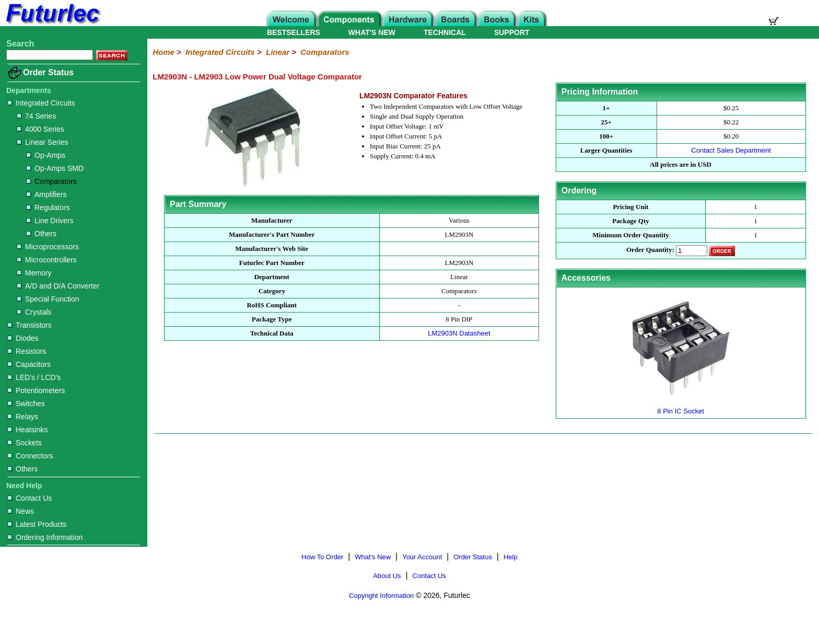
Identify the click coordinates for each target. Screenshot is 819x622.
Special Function (48, 299)
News (20, 511)
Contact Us (29, 498)
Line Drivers (50, 220)
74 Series (36, 116)
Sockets (24, 443)
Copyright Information (381, 596)
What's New (373, 557)
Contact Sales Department (730, 150)
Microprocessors (48, 247)
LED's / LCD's (34, 377)
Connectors (30, 456)
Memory (34, 273)
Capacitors (29, 364)
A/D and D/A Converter (58, 286)
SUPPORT (512, 32)
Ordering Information (45, 537)
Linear (277, 52)
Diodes (23, 338)
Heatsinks (27, 429)
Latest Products (36, 524)
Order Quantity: (650, 250)
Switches (26, 403)
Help (511, 557)
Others (41, 233)
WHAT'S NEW (371, 32)
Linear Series (42, 142)
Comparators (51, 181)
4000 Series (40, 129)
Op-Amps (45, 155)
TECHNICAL (445, 32)
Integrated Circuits (41, 103)
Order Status (48, 72)
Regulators (48, 207)
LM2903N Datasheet (459, 333)
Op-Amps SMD (55, 168)
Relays (22, 416)
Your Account (422, 557)
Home (163, 52)
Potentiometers (36, 390)
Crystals (34, 312)
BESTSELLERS (293, 32)
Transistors (29, 325)
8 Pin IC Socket (680, 407)
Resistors (26, 351)
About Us (387, 576)
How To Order (322, 557)
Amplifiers (46, 194)
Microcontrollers (47, 260)
